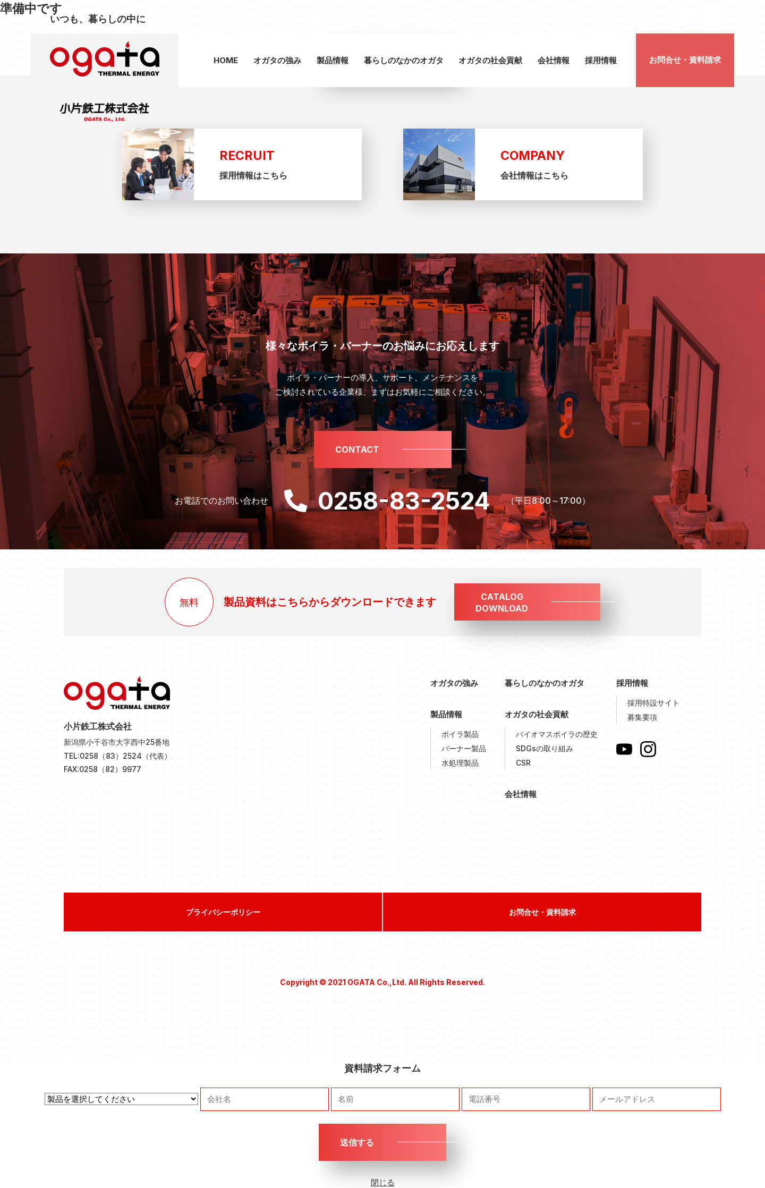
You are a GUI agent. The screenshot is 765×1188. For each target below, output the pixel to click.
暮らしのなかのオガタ (404, 60)
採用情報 (601, 60)
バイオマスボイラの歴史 (557, 734)
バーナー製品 (463, 748)
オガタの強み (277, 60)
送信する (357, 1142)
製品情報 (332, 60)
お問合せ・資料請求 (685, 60)
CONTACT (357, 449)
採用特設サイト (653, 702)
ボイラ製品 (460, 734)
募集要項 (642, 717)
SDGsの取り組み (544, 748)
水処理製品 (460, 762)
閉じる (383, 1182)
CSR (523, 762)
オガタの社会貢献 (490, 60)
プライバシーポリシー (223, 912)
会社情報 (554, 60)
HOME (226, 60)
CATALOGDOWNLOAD (501, 602)
